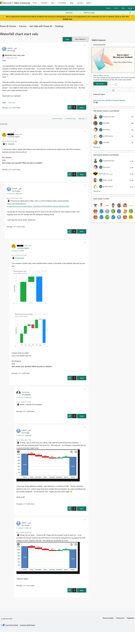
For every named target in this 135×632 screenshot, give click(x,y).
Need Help (11, 102)
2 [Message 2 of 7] (8, 169)
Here (13, 356)
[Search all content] (107, 13)
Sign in (116, 8)
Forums (35, 3)
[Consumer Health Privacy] (27, 625)
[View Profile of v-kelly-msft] (18, 134)
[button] (67, 39)
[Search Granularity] (73, 13)
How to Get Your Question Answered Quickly (109, 100)
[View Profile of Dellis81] (10, 48)
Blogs (71, 3)
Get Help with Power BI (41, 26)
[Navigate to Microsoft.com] (5, 3)
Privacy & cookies (108, 618)
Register (108, 8)
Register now (67, 19)
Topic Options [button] (80, 39)
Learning (79, 3)
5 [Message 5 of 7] (22, 585)
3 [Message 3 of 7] (13, 227)
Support (88, 3)
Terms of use (120, 618)
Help (123, 8)
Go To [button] (130, 8)
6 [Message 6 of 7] (22, 504)
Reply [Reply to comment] (81, 174)
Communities (62, 3)
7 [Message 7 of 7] (22, 411)
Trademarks (130, 618)
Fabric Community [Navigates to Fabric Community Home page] (22, 3)
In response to (14, 193)
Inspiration (44, 3)
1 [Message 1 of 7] (8, 107)
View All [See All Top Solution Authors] (96, 147)
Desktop (59, 26)
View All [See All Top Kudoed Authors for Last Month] (96, 191)
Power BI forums (8, 26)
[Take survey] (100, 83)
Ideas (52, 3)
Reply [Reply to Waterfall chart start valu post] (81, 107)
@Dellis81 (11, 144)
